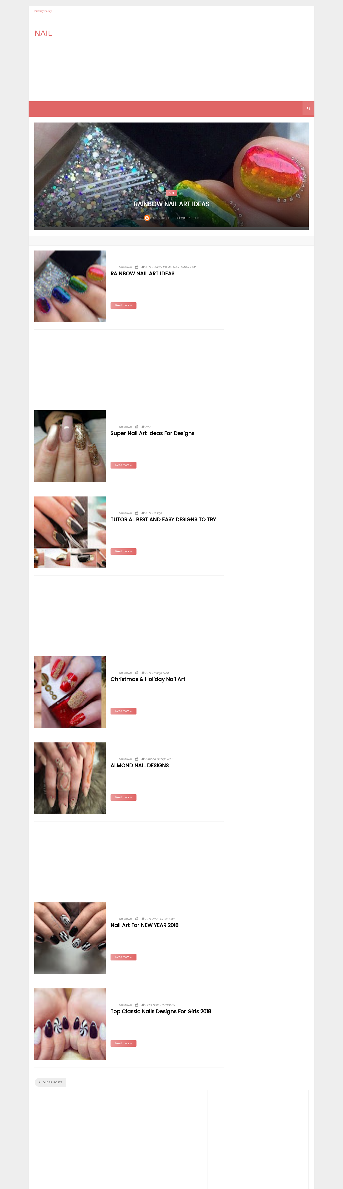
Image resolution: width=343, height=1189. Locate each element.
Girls (148, 1005)
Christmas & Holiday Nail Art (148, 679)
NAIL (176, 267)
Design (157, 513)
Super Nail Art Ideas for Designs (152, 433)
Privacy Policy (43, 11)
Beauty (157, 267)
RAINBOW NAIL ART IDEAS (171, 203)
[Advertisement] (193, 57)
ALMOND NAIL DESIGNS (140, 765)
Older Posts (52, 1082)
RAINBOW (188, 267)
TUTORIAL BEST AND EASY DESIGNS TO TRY (163, 519)
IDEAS (167, 267)
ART (172, 192)
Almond (150, 759)
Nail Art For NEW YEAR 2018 (144, 925)
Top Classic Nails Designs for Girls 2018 (161, 1011)
